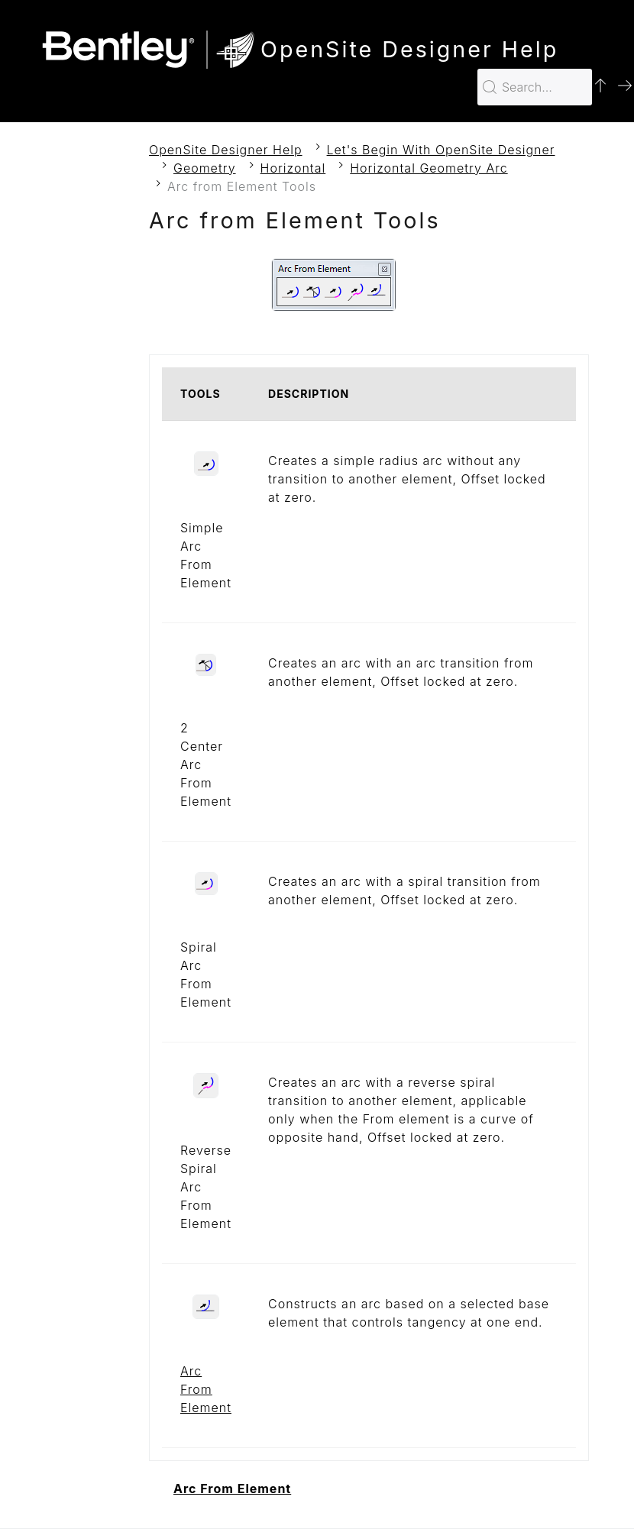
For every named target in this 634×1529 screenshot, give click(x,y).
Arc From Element (205, 1389)
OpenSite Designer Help (225, 149)
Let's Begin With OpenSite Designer (441, 149)
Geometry (204, 168)
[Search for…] (534, 87)
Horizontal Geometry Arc (428, 168)
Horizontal (293, 168)
